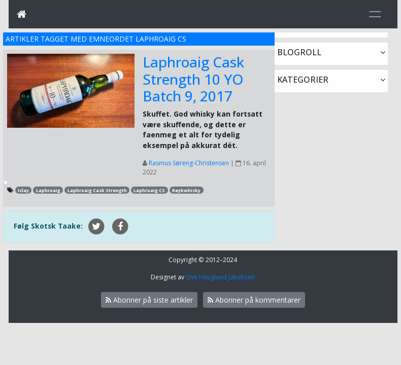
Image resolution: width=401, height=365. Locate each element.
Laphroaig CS (149, 190)
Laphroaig (48, 190)
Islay (23, 190)
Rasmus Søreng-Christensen (189, 163)
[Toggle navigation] (375, 14)
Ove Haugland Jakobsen (220, 277)
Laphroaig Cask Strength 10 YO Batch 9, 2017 (193, 78)
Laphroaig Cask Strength (97, 190)
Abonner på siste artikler (149, 300)
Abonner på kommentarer (254, 300)
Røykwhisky (186, 190)
